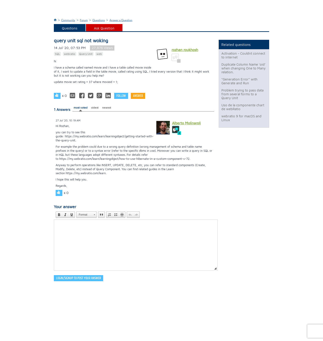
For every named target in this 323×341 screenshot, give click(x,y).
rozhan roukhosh (185, 50)
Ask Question (104, 28)
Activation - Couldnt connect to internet (243, 55)
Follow (121, 96)
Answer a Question (120, 20)
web (99, 54)
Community (68, 20)
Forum (84, 20)
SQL (57, 54)
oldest (94, 107)
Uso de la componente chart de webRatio (242, 107)
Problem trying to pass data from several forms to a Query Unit (242, 94)
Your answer (65, 206)
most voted (80, 107)
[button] (59, 215)
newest (106, 107)
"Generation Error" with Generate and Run (239, 81)
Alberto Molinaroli (186, 123)
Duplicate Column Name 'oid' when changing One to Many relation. (243, 68)
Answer (138, 96)
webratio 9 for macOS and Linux (241, 118)
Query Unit (85, 54)
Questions (98, 20)
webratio (69, 54)
